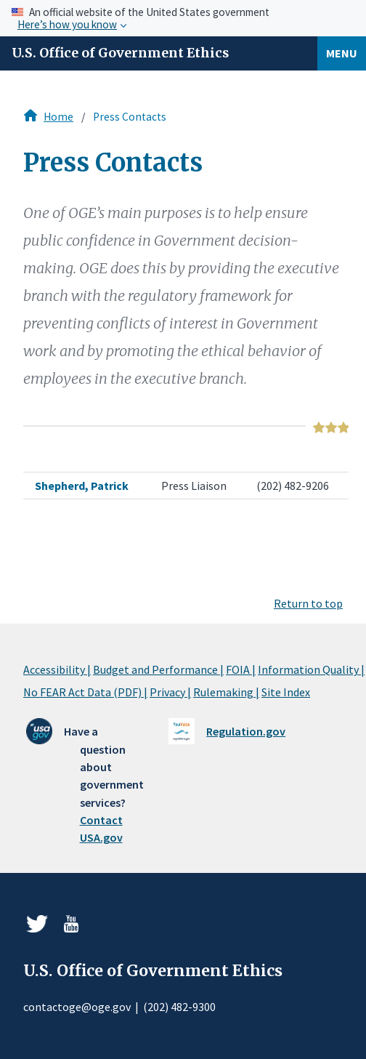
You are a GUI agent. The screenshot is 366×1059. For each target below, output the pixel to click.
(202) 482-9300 (179, 1006)
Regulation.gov (245, 731)
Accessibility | (57, 669)
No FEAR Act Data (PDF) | (85, 692)
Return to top (308, 603)
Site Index (285, 692)
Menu (341, 53)
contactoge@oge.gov (77, 1006)
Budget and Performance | (158, 669)
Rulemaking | (226, 692)
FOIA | (241, 669)
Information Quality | (311, 669)
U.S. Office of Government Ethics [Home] (120, 53)
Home (58, 117)
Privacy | (170, 692)
